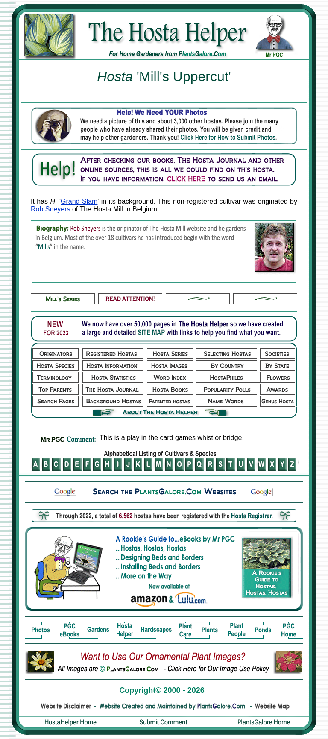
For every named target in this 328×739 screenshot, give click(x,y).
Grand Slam (79, 201)
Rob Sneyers (50, 209)
